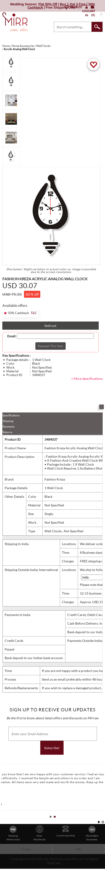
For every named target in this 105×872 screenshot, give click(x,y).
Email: (11, 336)
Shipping (8, 421)
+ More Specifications (87, 379)
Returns (7, 432)
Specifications (11, 415)
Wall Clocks (53, 531)
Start (99, 822)
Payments (8, 426)
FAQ (78, 849)
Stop (103, 822)
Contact (26, 849)
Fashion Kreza (54, 479)
